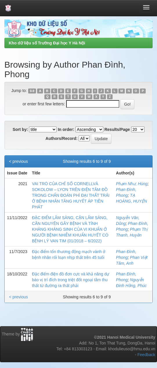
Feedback (146, 354)
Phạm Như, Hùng (132, 183)
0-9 (32, 91)
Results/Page (117, 129)
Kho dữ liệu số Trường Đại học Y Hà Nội (47, 43)
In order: (66, 129)
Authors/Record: (61, 138)
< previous (18, 161)
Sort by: (20, 129)
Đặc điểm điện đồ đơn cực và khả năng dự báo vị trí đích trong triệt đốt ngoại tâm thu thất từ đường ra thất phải (70, 280)
